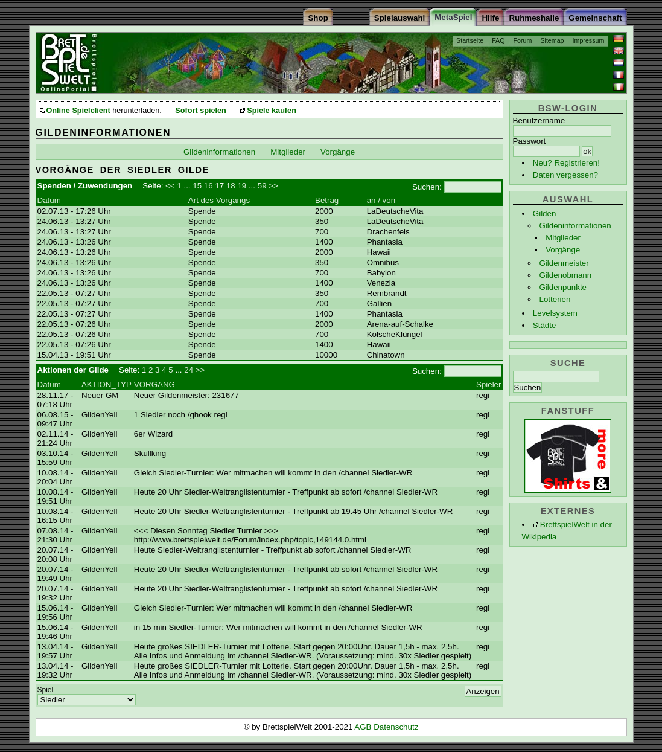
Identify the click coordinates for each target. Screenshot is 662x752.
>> (273, 185)
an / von (381, 200)
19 (241, 185)
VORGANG (154, 384)
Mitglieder (563, 237)
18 (230, 185)
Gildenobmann (565, 275)
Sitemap (552, 40)
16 (208, 185)
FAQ (498, 40)
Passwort (529, 141)
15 (197, 185)
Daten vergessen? (565, 174)
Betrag (327, 200)
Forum (523, 40)
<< (170, 185)
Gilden (544, 213)
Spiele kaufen (271, 110)
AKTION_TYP (106, 384)
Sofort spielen (200, 110)
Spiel (45, 690)
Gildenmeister (563, 263)
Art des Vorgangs (219, 200)
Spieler (488, 384)
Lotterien (554, 299)
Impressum (589, 40)
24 (188, 369)
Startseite (469, 40)
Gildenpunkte (563, 287)
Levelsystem (555, 313)
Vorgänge (563, 249)
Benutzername (539, 120)
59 (262, 185)
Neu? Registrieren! (566, 162)
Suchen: (427, 186)
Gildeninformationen (575, 225)
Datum (49, 200)
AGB (364, 726)
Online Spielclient (78, 110)
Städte (544, 325)
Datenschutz (396, 726)
